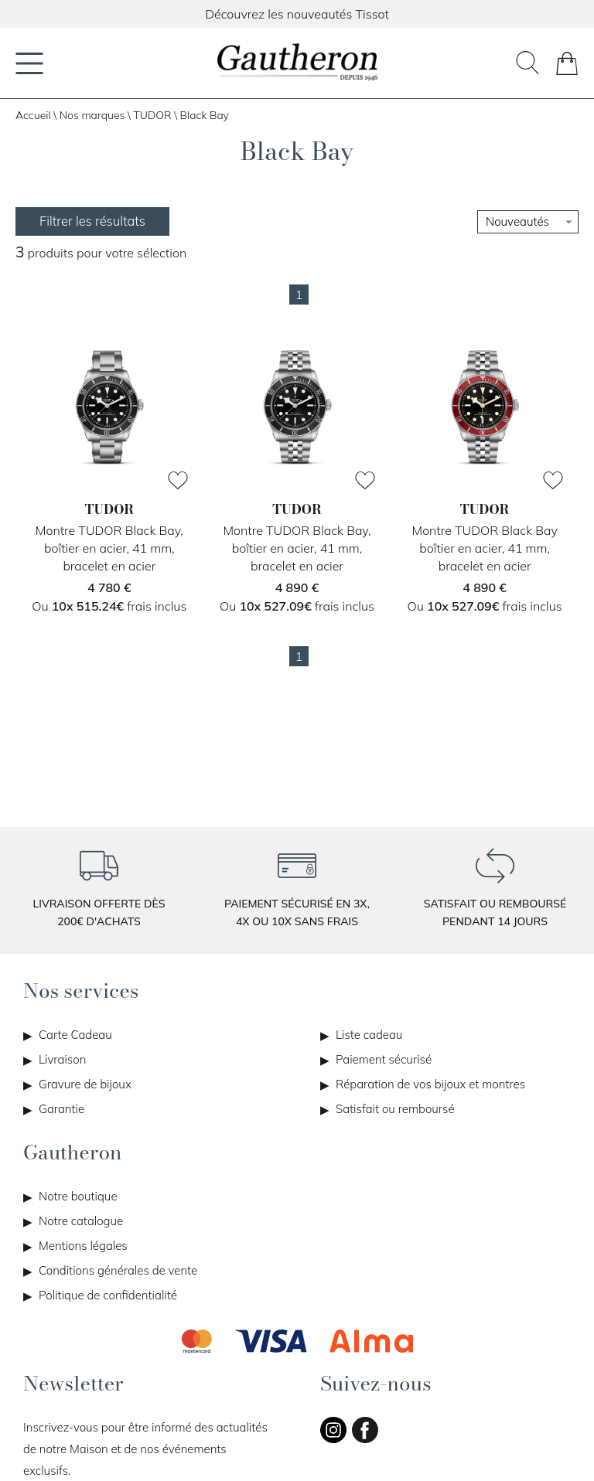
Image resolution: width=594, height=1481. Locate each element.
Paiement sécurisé (384, 1059)
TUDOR (152, 115)
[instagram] (333, 1439)
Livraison (62, 1059)
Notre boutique (78, 1196)
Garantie (61, 1108)
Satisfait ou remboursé (395, 1108)
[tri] (528, 221)
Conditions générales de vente (118, 1270)
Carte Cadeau (75, 1034)
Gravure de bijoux (85, 1084)
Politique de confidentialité (108, 1295)
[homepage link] (297, 63)
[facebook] (365, 1439)
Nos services (80, 991)
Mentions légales (83, 1245)
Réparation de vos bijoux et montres (430, 1084)
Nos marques (92, 115)
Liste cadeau (369, 1034)
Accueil (33, 115)
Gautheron (72, 1152)
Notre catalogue (81, 1221)
